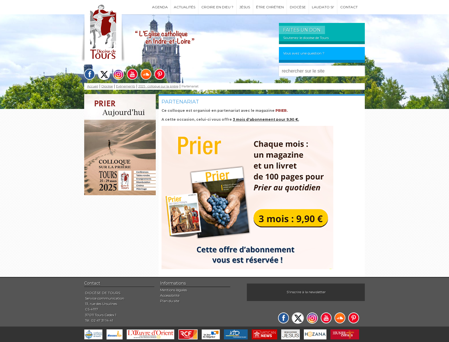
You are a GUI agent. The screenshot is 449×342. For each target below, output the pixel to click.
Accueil (92, 86)
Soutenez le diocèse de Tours (306, 38)
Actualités (184, 7)
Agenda (160, 7)
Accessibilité (170, 295)
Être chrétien (270, 7)
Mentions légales (173, 290)
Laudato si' (323, 7)
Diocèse (298, 7)
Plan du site (169, 301)
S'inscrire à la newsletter (306, 292)
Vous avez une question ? (303, 53)
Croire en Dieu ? (217, 7)
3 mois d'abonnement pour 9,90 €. (266, 119)
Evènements (125, 86)
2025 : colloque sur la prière (158, 86)
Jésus (244, 7)
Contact (349, 7)
